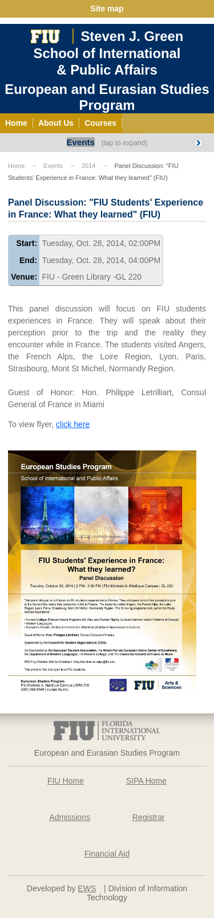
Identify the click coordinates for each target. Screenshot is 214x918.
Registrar (148, 817)
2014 (88, 165)
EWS (87, 888)
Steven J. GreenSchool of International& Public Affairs (109, 52)
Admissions (69, 817)
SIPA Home (146, 780)
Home (16, 165)
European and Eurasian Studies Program (107, 97)
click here (73, 424)
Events (81, 142)
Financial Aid (107, 853)
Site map (106, 8)
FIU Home (65, 780)
